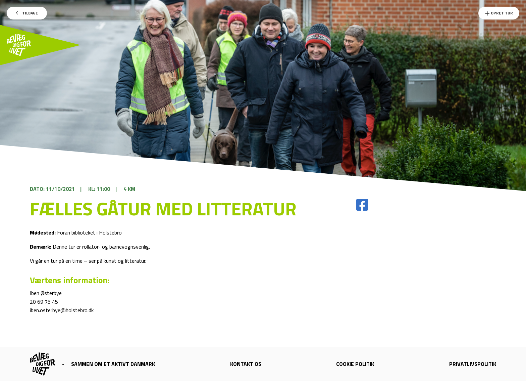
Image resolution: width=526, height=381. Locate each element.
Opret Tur (499, 13)
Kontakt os (245, 364)
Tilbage (27, 13)
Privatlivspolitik (472, 364)
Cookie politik (355, 364)
